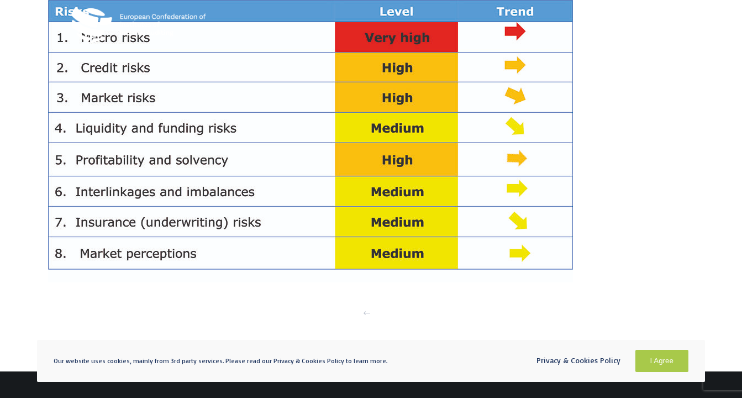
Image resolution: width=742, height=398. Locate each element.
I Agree (661, 361)
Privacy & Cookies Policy (578, 360)
